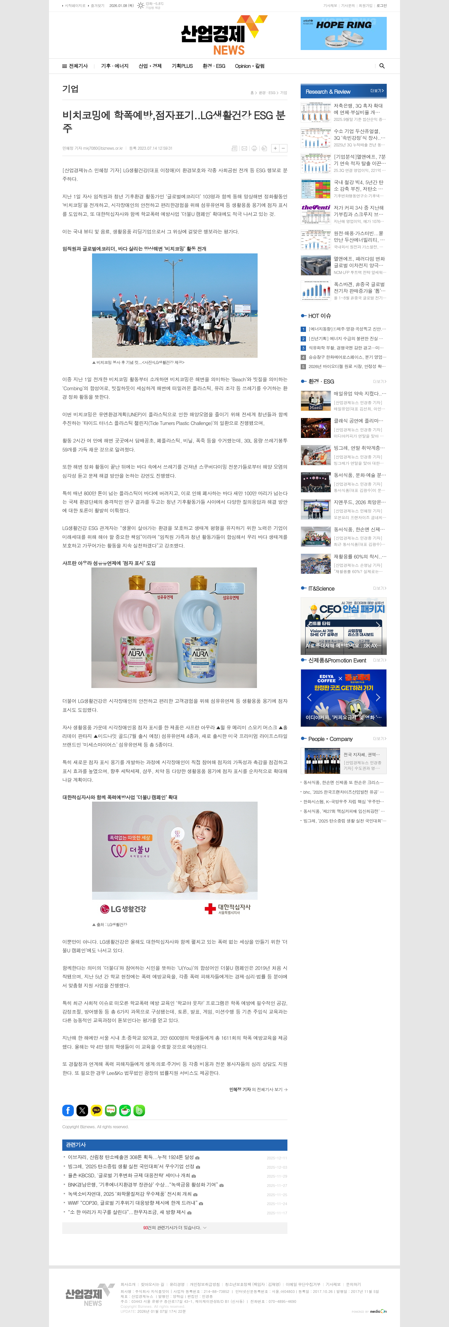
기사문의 (348, 5)
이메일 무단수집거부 (303, 1284)
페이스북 (68, 1110)
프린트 (254, 148)
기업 (283, 92)
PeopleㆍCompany (330, 739)
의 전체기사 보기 (255, 1089)
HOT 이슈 (319, 316)
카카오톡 (96, 1110)
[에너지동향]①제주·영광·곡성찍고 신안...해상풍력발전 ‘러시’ (348, 329)
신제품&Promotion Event (337, 660)
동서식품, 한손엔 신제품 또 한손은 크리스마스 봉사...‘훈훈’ (345, 782)
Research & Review (328, 91)
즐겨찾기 (97, 5)
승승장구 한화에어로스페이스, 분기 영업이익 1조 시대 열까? (348, 357)
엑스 (82, 1110)
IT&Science (321, 588)
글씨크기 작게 (283, 148)
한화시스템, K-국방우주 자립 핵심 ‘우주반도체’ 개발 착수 (345, 801)
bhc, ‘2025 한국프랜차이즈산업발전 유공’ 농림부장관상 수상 (345, 792)
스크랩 (264, 148)
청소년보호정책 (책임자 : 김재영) (252, 1284)
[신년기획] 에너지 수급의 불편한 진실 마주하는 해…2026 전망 (348, 339)
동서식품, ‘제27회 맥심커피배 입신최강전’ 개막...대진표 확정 (345, 811)
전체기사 (78, 65)
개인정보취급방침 (205, 1284)
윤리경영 (177, 1284)
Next (378, 625)
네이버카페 (125, 1110)
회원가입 (366, 5)
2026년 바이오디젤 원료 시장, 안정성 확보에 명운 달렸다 (348, 366)
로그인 (381, 5)
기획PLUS (182, 65)
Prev (309, 625)
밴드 (139, 1110)
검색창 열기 (380, 66)
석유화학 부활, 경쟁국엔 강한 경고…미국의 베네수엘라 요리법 (348, 348)
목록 (234, 148)
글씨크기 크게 (275, 148)
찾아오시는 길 (152, 1284)
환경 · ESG (214, 65)
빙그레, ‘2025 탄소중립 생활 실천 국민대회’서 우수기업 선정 (345, 821)
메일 (244, 148)
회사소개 (128, 1284)
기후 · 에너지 (114, 65)
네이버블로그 (111, 1110)
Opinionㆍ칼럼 (250, 65)
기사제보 (330, 5)
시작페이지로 (75, 5)
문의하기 (353, 1284)
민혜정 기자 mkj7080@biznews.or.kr (92, 148)
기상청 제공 (153, 8)
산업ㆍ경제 (150, 65)
